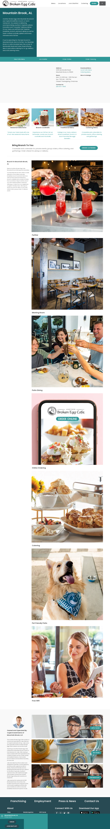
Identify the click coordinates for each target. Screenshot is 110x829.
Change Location (8, 817)
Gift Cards (42, 812)
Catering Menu (85, 72)
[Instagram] (60, 813)
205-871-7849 (61, 87)
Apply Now (96, 728)
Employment (42, 801)
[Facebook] (56, 813)
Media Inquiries (28, 812)
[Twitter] (64, 813)
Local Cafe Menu (86, 70)
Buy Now (96, 753)
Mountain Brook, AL (11, 815)
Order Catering (91, 59)
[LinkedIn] (68, 813)
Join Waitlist (43, 59)
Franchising (18, 801)
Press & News (67, 801)
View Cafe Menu (19, 59)
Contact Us (91, 801)
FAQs (9, 812)
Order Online (67, 59)
